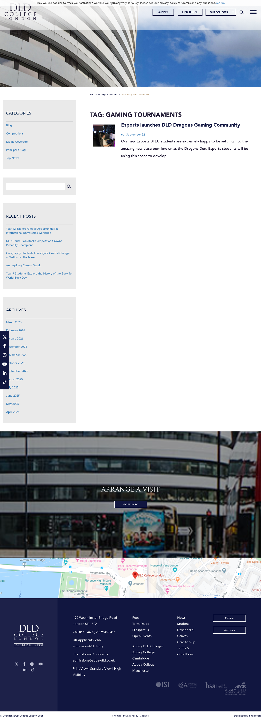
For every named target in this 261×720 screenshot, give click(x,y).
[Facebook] (24, 664)
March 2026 (14, 322)
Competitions (14, 134)
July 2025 (12, 387)
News (181, 617)
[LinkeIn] (24, 669)
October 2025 (15, 363)
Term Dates (140, 624)
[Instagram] (32, 664)
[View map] (130, 578)
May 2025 (12, 404)
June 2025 (13, 396)
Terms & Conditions (185, 651)
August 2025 (14, 379)
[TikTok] (32, 669)
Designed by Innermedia (247, 715)
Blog (9, 125)
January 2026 (14, 339)
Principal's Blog (16, 150)
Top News (12, 158)
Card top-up (186, 642)
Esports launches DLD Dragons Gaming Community (180, 125)
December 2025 (16, 347)
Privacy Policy (130, 715)
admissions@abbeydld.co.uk (94, 660)
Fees (135, 617)
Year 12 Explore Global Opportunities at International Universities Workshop (32, 231)
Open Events (142, 636)
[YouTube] (40, 664)
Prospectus (140, 630)
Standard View (101, 668)
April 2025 (13, 412)
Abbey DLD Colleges (147, 646)
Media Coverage (17, 142)
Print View (80, 668)
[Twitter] (16, 664)
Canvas (182, 636)
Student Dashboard (185, 627)
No (223, 3)
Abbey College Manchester (143, 667)
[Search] (238, 13)
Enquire (187, 13)
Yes (218, 3)
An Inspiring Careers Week (23, 265)
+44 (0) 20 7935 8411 (100, 632)
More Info (130, 504)
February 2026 (15, 330)
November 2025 (16, 355)
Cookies (144, 715)
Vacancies (229, 630)
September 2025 (17, 371)
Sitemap (116, 715)
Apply (160, 13)
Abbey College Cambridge (143, 655)
